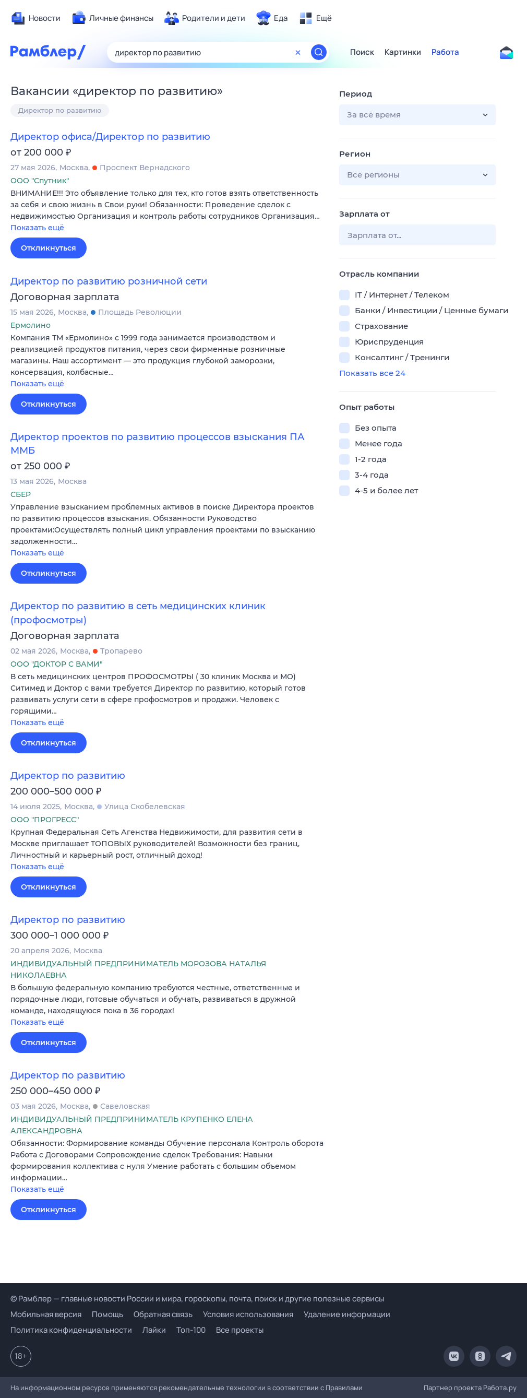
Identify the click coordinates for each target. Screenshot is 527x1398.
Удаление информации (347, 1314)
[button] (167, 211)
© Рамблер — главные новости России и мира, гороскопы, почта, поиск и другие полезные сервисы (197, 1298)
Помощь (107, 1314)
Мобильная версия (45, 1314)
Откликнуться (48, 248)
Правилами (344, 1387)
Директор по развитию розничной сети (108, 281)
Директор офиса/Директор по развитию (110, 137)
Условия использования (248, 1314)
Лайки (154, 1329)
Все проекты (240, 1329)
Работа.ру (500, 1387)
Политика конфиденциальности (71, 1329)
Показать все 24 (372, 373)
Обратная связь (163, 1314)
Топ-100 (191, 1329)
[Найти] (318, 52)
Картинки (403, 52)
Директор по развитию (59, 110)
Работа (445, 52)
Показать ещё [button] (37, 227)
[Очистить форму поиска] (298, 52)
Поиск (362, 52)
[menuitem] (35, 18)
